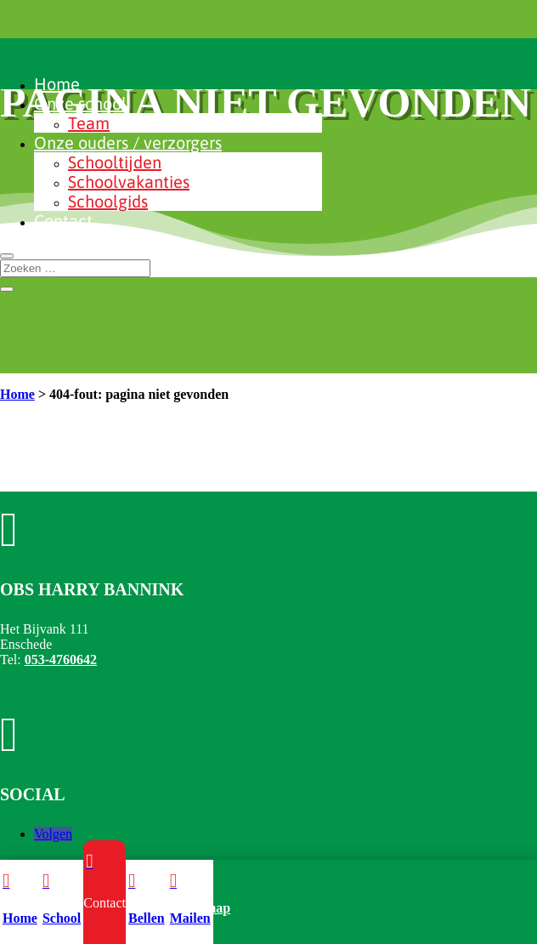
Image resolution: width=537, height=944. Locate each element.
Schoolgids (108, 201)
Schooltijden (114, 162)
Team (89, 123)
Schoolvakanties (128, 181)
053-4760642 (61, 659)
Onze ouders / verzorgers (128, 142)
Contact (63, 220)
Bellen (146, 918)
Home (57, 84)
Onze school (80, 103)
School (61, 918)
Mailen (190, 918)
